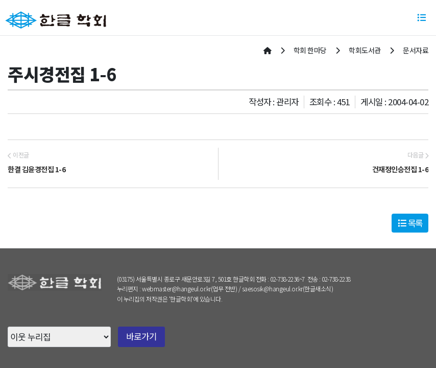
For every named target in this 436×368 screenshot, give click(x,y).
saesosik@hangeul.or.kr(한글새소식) (287, 288)
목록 (410, 223)
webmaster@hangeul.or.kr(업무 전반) (189, 288)
